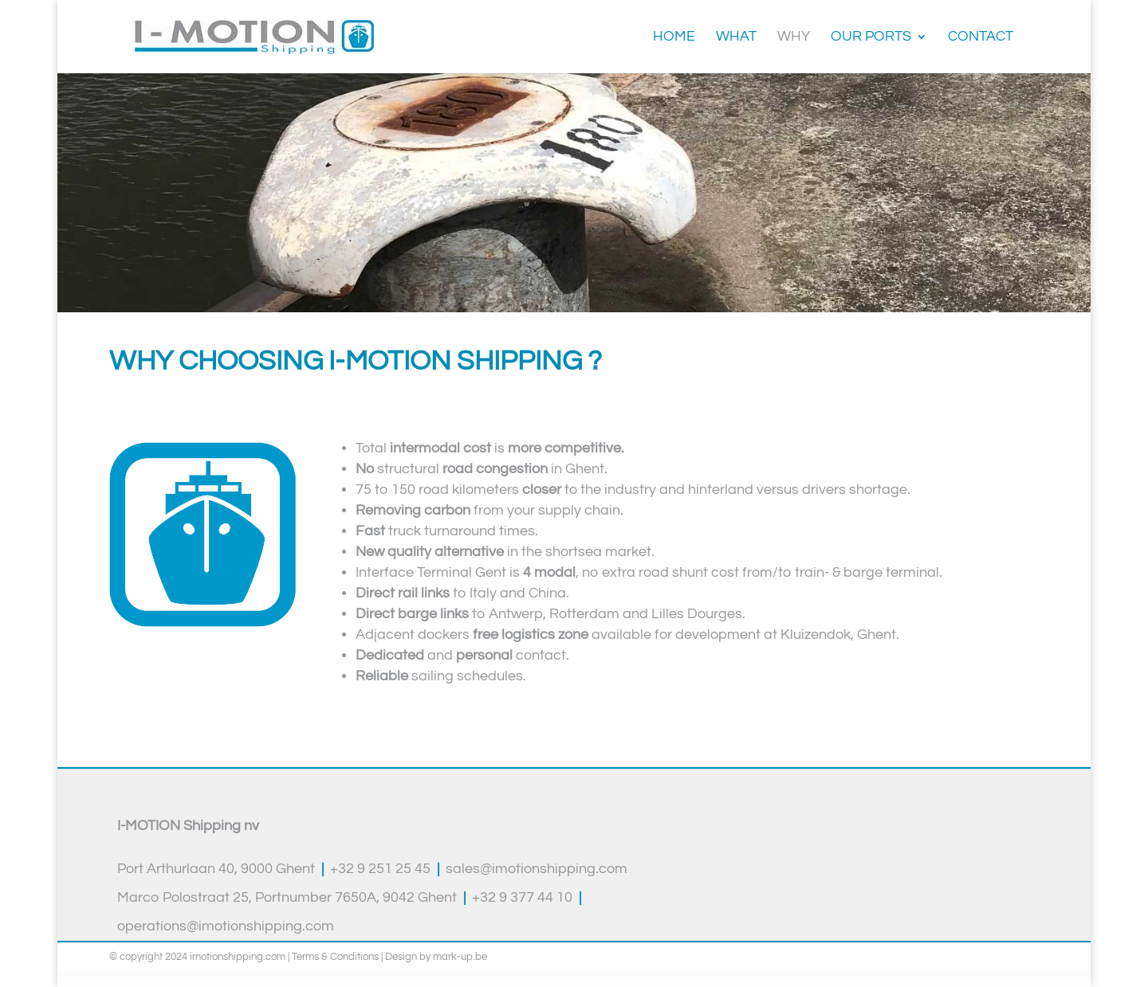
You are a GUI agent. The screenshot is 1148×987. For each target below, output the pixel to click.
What (736, 37)
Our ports (871, 37)
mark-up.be (460, 956)
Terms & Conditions (335, 956)
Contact (980, 37)
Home (674, 37)
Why (793, 37)
